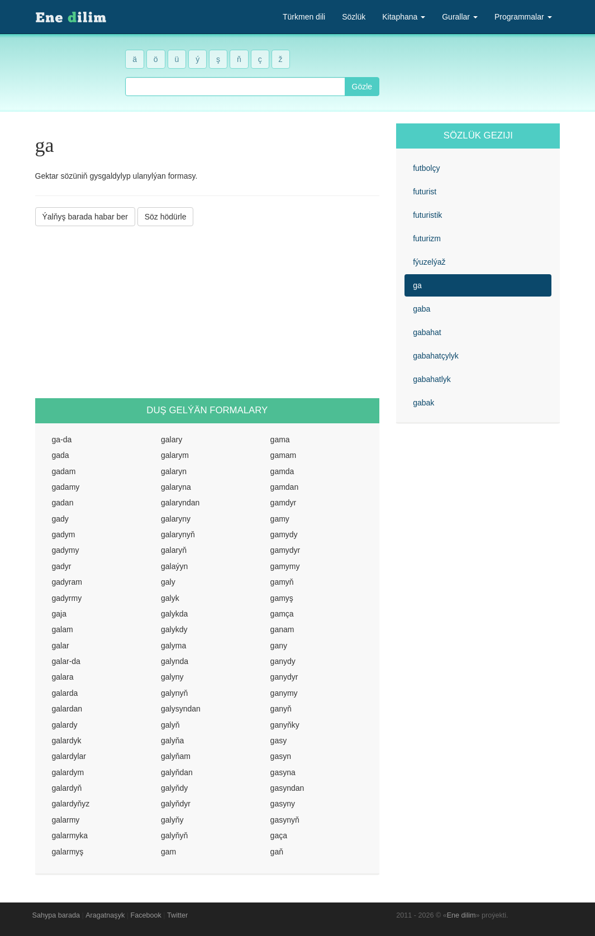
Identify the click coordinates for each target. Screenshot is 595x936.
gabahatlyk (432, 379)
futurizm (427, 238)
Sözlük (353, 16)
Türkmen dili (304, 16)
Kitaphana (403, 16)
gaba (421, 308)
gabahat (427, 332)
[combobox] (235, 86)
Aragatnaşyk (105, 915)
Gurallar (460, 16)
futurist (424, 191)
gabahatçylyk (436, 355)
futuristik (427, 215)
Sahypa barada (56, 915)
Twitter (177, 915)
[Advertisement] (207, 312)
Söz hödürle (166, 216)
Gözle (362, 86)
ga (417, 285)
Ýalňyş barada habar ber (85, 216)
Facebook (146, 915)
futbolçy (426, 168)
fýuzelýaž (429, 261)
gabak (423, 402)
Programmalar (523, 16)
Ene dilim (461, 915)
